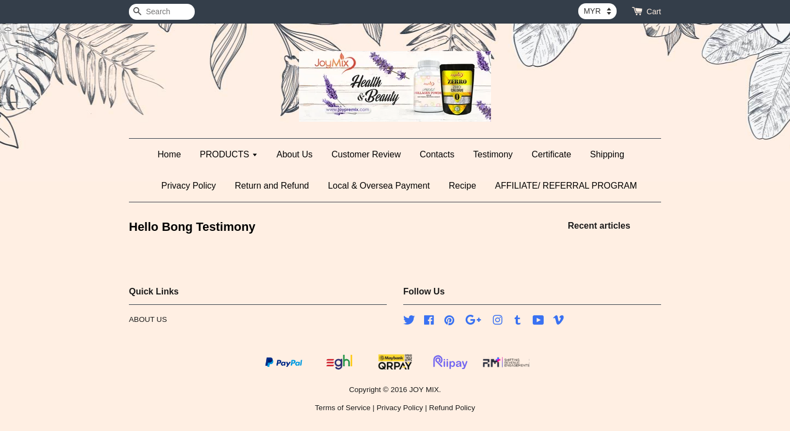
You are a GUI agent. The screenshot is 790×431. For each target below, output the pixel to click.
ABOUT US (148, 319)
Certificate (551, 154)
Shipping (607, 154)
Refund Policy (452, 408)
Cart (654, 11)
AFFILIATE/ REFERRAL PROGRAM (566, 185)
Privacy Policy (188, 185)
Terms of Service (342, 408)
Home (169, 154)
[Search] (162, 12)
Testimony (493, 154)
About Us (294, 154)
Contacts (437, 154)
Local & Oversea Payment (379, 185)
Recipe (462, 185)
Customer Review (365, 154)
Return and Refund (272, 185)
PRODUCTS (228, 154)
